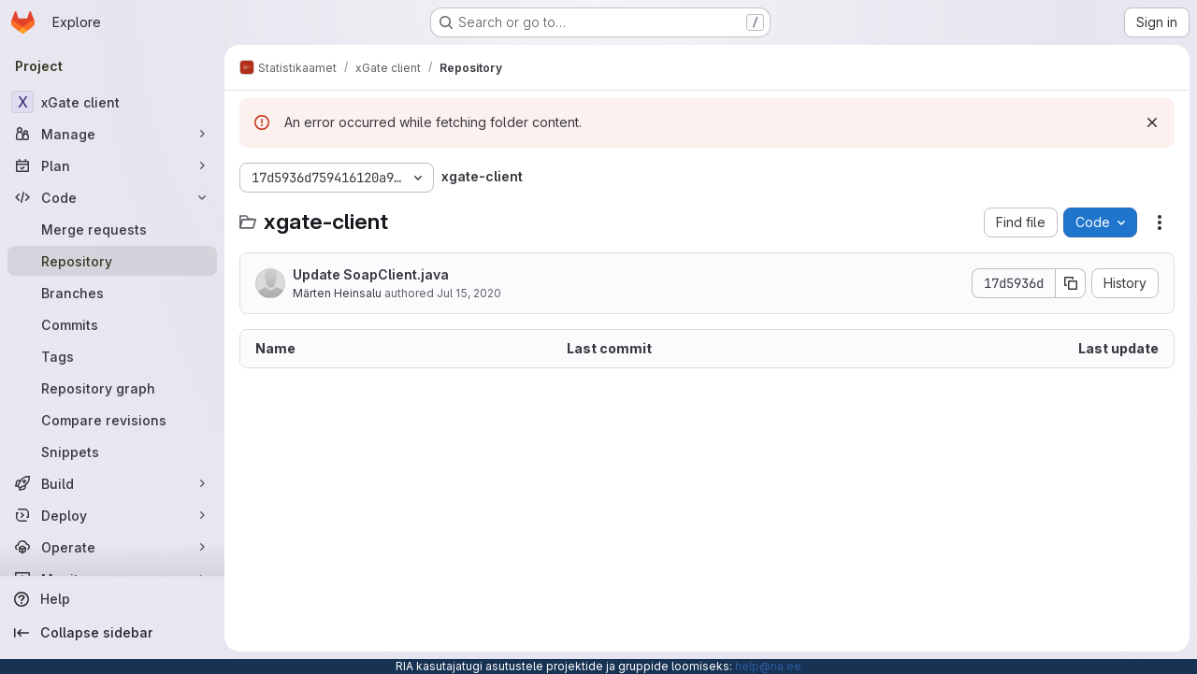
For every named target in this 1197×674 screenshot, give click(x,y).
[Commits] (112, 324)
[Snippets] (112, 451)
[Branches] (112, 293)
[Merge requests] (112, 229)
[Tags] (112, 356)
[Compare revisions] (112, 420)
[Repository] (112, 261)
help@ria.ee (768, 666)
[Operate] (112, 547)
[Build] (112, 483)
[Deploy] (112, 515)
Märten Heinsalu (337, 293)
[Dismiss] (1152, 122)
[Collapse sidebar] (112, 633)
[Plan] (112, 165)
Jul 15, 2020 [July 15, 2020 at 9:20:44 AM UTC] (469, 293)
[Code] (112, 197)
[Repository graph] (112, 388)
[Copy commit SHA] (1071, 283)
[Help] (112, 599)
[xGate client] (112, 102)
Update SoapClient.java (371, 274)
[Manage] (112, 134)
